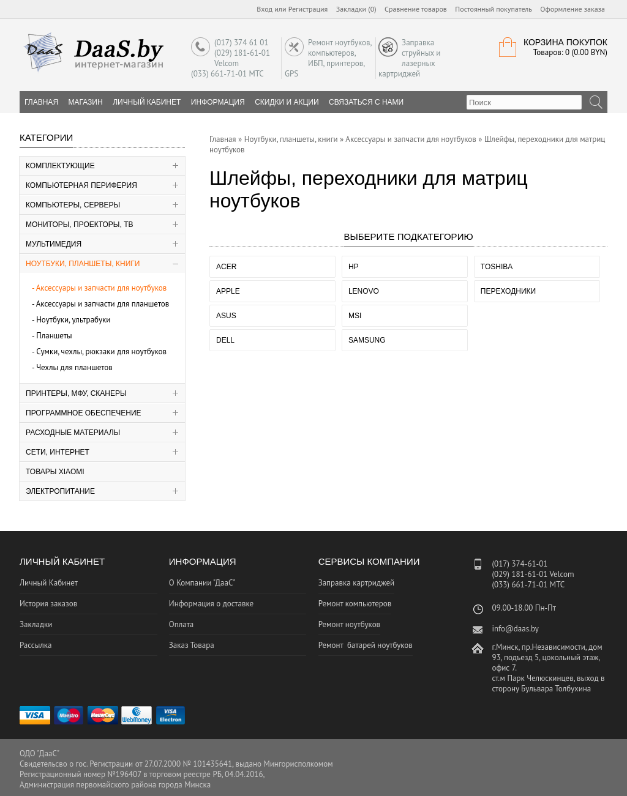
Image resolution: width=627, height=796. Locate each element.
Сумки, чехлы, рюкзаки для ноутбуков (101, 351)
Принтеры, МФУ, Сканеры (76, 393)
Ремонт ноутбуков (349, 624)
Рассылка (35, 645)
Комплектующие (60, 166)
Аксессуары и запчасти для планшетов (103, 304)
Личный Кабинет (147, 102)
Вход (264, 8)
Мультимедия (53, 244)
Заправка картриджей (356, 583)
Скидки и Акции (286, 102)
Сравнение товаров (416, 8)
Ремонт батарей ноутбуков (365, 645)
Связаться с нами (366, 102)
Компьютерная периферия (81, 185)
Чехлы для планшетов (74, 367)
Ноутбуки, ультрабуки (73, 319)
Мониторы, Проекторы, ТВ (79, 224)
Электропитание (60, 491)
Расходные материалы (73, 432)
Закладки (36, 624)
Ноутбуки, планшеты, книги (83, 263)
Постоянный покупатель (493, 8)
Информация (218, 102)
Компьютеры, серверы (73, 205)
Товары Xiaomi (55, 471)
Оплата (181, 624)
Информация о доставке (211, 603)
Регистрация (308, 8)
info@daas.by (515, 628)
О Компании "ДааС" (202, 583)
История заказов (48, 603)
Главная (222, 139)
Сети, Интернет (57, 452)
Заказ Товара (191, 645)
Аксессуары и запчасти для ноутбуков (101, 288)
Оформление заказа (572, 8)
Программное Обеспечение (83, 413)
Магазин (86, 102)
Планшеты (54, 335)
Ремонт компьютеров (355, 603)
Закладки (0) (356, 8)
